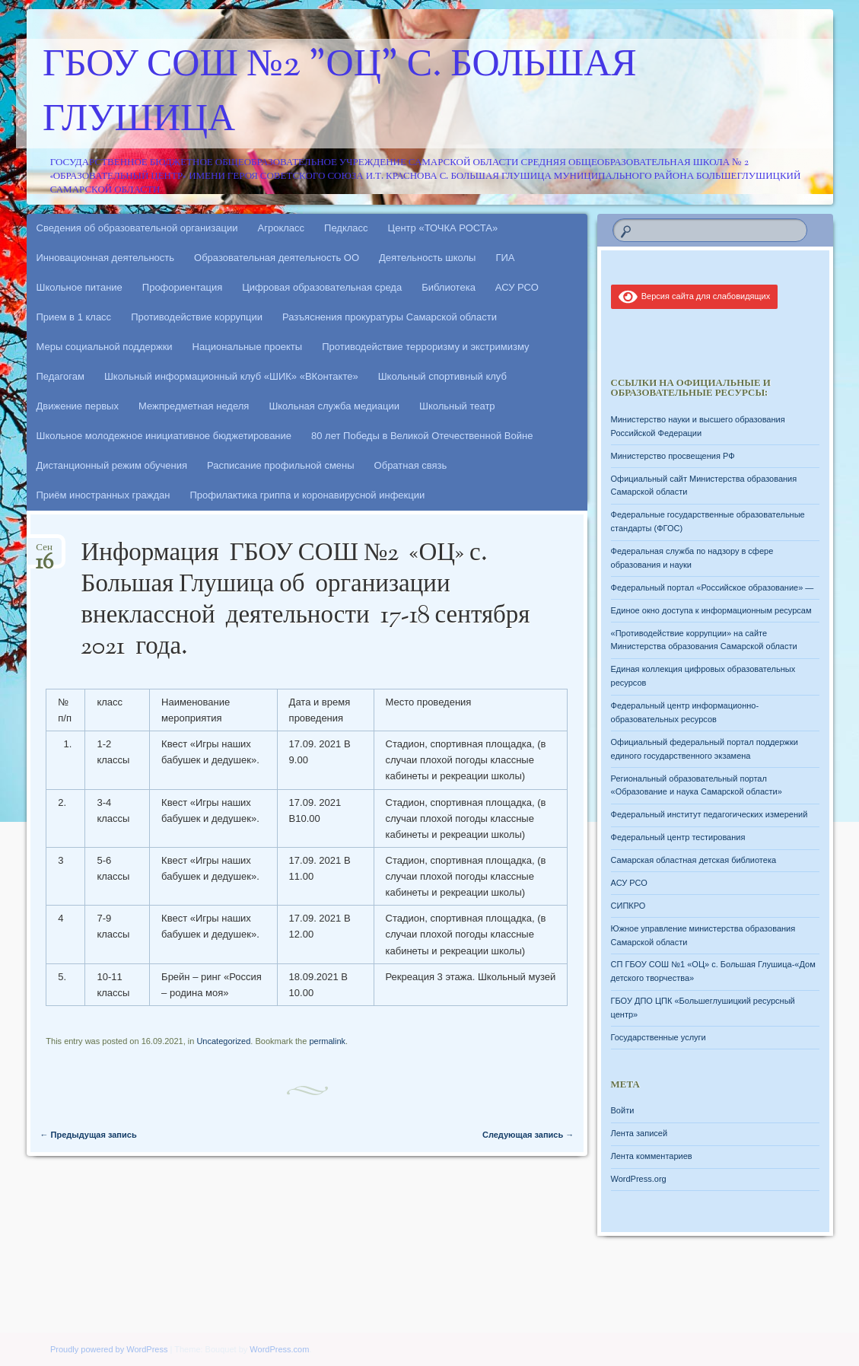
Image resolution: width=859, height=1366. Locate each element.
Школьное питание (79, 287)
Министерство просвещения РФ (673, 455)
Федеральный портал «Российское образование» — (712, 587)
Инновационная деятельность (106, 257)
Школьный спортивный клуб (442, 376)
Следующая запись (528, 1134)
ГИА (504, 257)
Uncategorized (223, 1041)
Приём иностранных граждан (103, 495)
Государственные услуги (658, 1037)
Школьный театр (457, 406)
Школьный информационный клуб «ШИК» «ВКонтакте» (231, 376)
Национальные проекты (247, 346)
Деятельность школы (427, 257)
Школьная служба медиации (334, 406)
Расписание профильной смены (281, 465)
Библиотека (449, 287)
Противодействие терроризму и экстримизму (425, 346)
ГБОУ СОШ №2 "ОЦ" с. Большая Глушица (340, 93)
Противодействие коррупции (196, 317)
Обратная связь (410, 465)
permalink (327, 1041)
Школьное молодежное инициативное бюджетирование (164, 435)
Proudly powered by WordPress (108, 1349)
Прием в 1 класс (74, 317)
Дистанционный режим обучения (112, 465)
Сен (44, 552)
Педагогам (60, 376)
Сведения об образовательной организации (137, 228)
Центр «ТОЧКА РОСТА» (443, 228)
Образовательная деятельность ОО (276, 257)
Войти (623, 1110)
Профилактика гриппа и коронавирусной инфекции (307, 495)
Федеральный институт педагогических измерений (709, 814)
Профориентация (182, 287)
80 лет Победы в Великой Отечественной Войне (422, 435)
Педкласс (346, 228)
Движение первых (78, 406)
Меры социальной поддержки (105, 346)
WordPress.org (639, 1178)
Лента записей (639, 1133)
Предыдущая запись (88, 1134)
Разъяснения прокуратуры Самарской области (389, 317)
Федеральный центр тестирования (678, 837)
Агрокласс (281, 228)
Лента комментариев (651, 1156)
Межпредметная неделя (193, 406)
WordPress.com (279, 1349)
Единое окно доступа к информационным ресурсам (711, 610)
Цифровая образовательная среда (322, 287)
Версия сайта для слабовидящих (695, 296)
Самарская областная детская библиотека (694, 859)
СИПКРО (628, 905)
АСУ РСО (517, 287)
